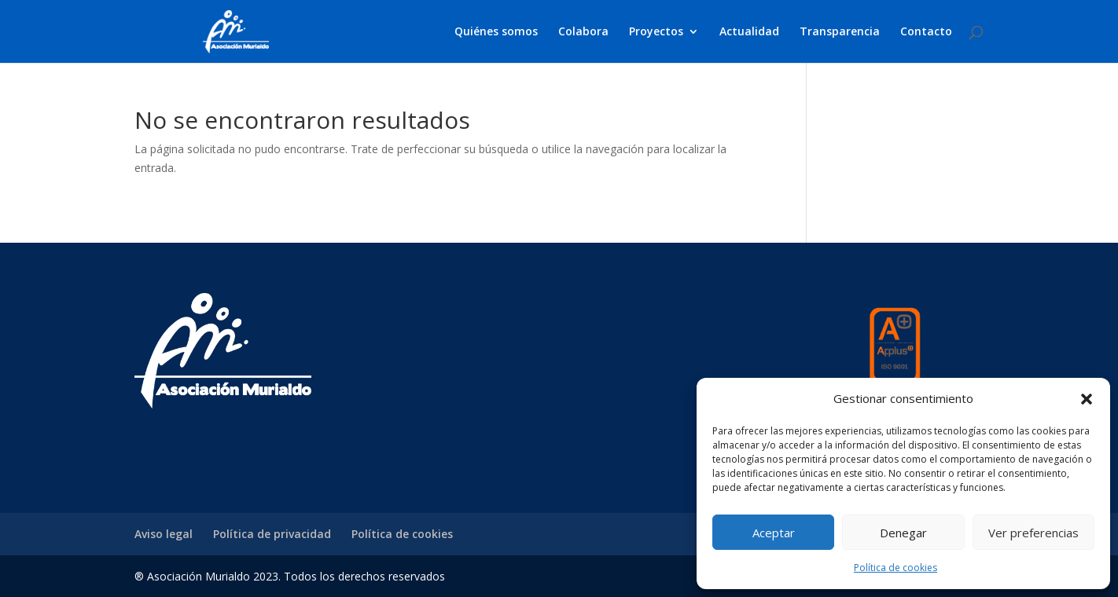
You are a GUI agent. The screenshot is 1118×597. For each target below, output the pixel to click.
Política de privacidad (272, 533)
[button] (1086, 399)
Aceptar (773, 532)
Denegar (903, 532)
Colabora (583, 32)
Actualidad (749, 32)
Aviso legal (163, 533)
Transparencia (840, 32)
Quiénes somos (496, 32)
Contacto (926, 32)
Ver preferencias (1033, 532)
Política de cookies (895, 567)
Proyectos (656, 32)
